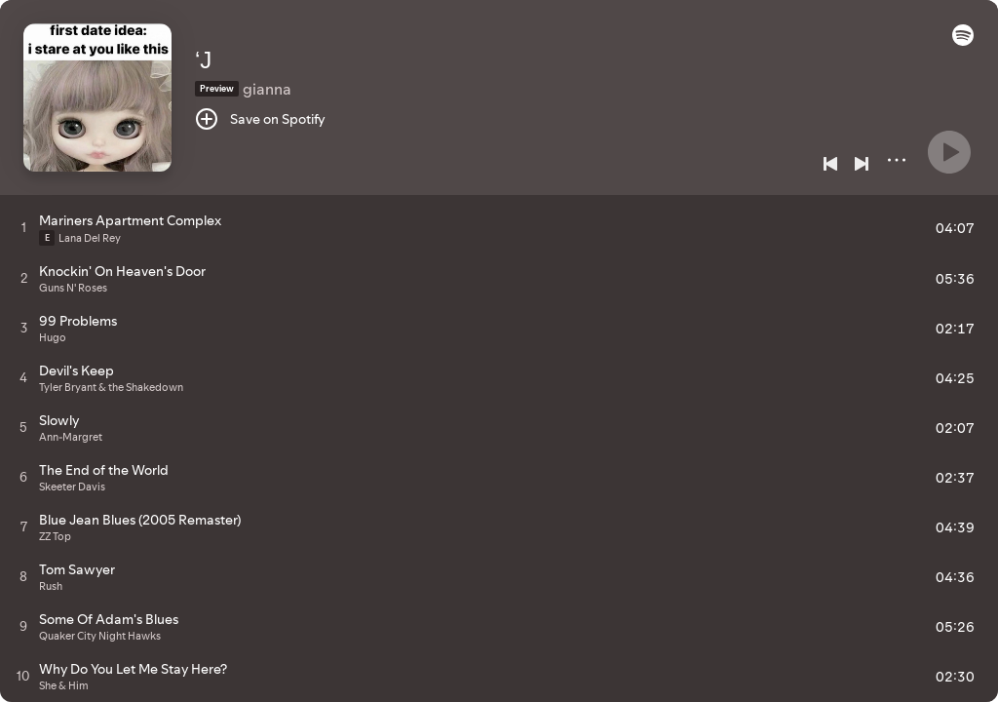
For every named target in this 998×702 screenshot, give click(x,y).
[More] (896, 160)
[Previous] (830, 164)
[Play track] (23, 227)
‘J (203, 60)
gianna (267, 88)
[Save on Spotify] (260, 119)
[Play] (949, 152)
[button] (963, 41)
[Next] (861, 164)
